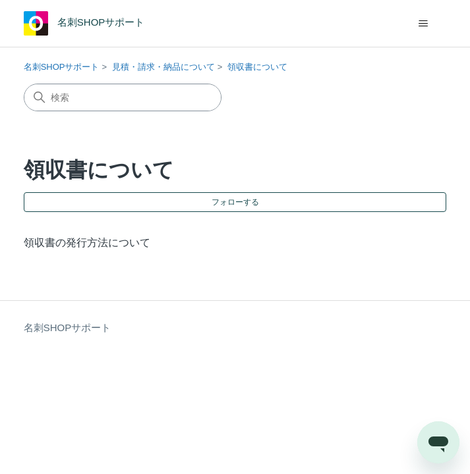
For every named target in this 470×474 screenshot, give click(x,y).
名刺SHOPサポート (62, 67)
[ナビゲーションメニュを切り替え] (422, 23)
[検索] (122, 97)
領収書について (257, 67)
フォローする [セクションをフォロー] (235, 202)
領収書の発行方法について (87, 242)
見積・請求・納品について (163, 67)
